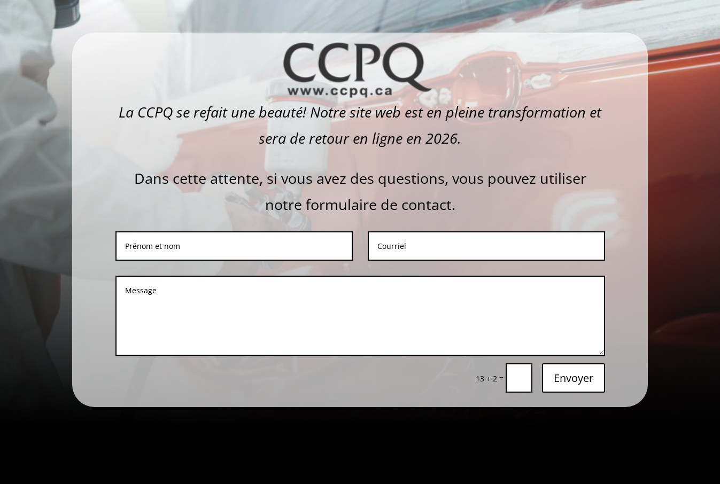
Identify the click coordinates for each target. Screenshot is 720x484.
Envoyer (573, 378)
